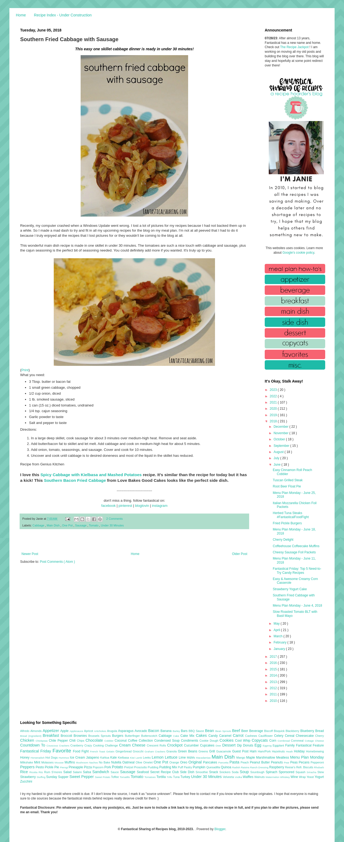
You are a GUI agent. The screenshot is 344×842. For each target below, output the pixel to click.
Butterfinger (133, 735)
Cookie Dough (209, 740)
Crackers (64, 745)
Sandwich (101, 772)
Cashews (251, 735)
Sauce (115, 772)
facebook (108, 506)
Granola (172, 751)
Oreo (184, 762)
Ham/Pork (265, 751)
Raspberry (277, 767)
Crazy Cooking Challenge (101, 745)
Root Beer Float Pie (287, 486)
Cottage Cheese (314, 740)
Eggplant (279, 745)
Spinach (272, 772)
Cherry (319, 735)
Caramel (226, 736)
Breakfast (52, 735)
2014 (274, 675)
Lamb (139, 757)
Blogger (219, 829)
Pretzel (129, 767)
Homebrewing (315, 751)
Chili (73, 740)
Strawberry (28, 777)
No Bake (105, 762)
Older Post (239, 554)
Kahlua (105, 757)
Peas (294, 762)
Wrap (303, 777)
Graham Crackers (155, 751)
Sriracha (312, 772)
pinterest (125, 506)
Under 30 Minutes (112, 525)
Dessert (229, 745)
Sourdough (258, 772)
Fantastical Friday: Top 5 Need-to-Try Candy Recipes (297, 570)
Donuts (249, 745)
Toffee (115, 777)
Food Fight (81, 751)
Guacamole (224, 751)
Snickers (225, 772)
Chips (81, 740)
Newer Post (30, 554)
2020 (274, 409)
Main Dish (53, 525)
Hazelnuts (279, 751)
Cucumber (192, 745)
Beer (245, 731)
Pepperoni (317, 762)
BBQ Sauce (197, 731)
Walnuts (260, 777)
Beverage (256, 731)
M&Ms (191, 757)
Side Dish (188, 772)
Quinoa (226, 767)
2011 (274, 694)
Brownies (81, 736)
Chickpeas (42, 740)
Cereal (290, 736)
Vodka (239, 777)
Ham (254, 751)
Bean (210, 730)
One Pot (68, 525)
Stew (320, 772)
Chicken (28, 740)
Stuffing (41, 777)
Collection (146, 740)
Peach (245, 762)
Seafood (143, 772)
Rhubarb (319, 767)
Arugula (112, 731)
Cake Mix (188, 736)
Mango (241, 757)
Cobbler (110, 740)
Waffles (248, 777)
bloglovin (142, 506)
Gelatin (110, 751)
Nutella (117, 762)
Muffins (70, 762)
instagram (159, 506)
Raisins (245, 767)
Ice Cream (78, 757)
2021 (274, 402)
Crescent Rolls (157, 745)
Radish (236, 767)
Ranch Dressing (259, 767)
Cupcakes (208, 745)
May (277, 623)
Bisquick (280, 731)
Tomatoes (150, 777)
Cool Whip (243, 740)
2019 (274, 415)
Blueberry (307, 731)
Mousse (59, 762)
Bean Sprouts (223, 731)
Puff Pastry (185, 767)
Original (195, 762)
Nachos (94, 762)
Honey (25, 757)
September (282, 446)
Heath (290, 751)
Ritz (41, 772)
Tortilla (161, 777)
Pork (108, 767)
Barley (177, 731)
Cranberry (77, 745)
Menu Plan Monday (307, 757)
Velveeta (229, 777)
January (280, 649)
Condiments (190, 740)
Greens (204, 751)
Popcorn (98, 767)
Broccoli (67, 736)
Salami (78, 772)
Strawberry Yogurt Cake (290, 589)
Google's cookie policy (298, 252)
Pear (287, 762)
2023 (274, 390)
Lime (183, 757)
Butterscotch (150, 735)
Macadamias (204, 757)
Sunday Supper (57, 777)
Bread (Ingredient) (31, 735)
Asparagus (126, 731)
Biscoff (269, 731)
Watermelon (273, 777)
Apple (65, 731)
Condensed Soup (167, 740)
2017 (274, 657)
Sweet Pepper (82, 776)
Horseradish (38, 757)
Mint (37, 762)
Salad (68, 772)
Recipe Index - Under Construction (63, 15)
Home (21, 15)
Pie (57, 767)
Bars (185, 731)
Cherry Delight (283, 540)
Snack (214, 772)
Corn (273, 740)
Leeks (147, 757)
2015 (274, 669)
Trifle (170, 777)
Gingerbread (124, 751)
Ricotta (33, 772)
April (277, 630)
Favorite (62, 750)
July (277, 458)
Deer (219, 745)
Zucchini (26, 781)
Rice (24, 772)
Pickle (49, 767)
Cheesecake (305, 736)
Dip (240, 745)
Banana (166, 731)
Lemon (158, 757)
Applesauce (77, 731)
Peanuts (277, 762)
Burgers (118, 736)
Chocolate (94, 740)
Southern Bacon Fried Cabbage (75, 480)
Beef (236, 730)
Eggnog (268, 745)
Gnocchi (139, 751)
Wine (295, 777)
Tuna (176, 777)
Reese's (290, 767)
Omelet (148, 762)
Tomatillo (125, 777)
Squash (301, 772)
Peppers (28, 767)
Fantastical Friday (36, 751)
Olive (139, 762)
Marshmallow (266, 757)
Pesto (40, 767)
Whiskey (285, 777)
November (281, 433)
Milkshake (27, 762)
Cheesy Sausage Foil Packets (294, 552)
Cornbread (284, 740)
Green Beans (188, 751)
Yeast (311, 777)
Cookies (227, 740)
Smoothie (202, 772)
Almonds (36, 731)
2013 (274, 682)
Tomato (94, 525)
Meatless (283, 757)
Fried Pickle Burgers (287, 523)
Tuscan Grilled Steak (288, 480)
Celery (279, 736)
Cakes (202, 735)
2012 (274, 688)
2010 (274, 701)
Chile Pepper (59, 740)
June (277, 464)
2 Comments (114, 518)
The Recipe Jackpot (294, 47)
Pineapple (76, 767)
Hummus (64, 757)
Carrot (239, 735)
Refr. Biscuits (305, 767)
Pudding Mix (168, 767)
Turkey (185, 777)
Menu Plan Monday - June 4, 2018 (297, 605)
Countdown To (33, 745)
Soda (236, 772)
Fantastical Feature (310, 745)
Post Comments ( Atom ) (57, 562)
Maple (251, 757)
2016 (274, 663)
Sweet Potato (103, 777)
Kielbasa (124, 757)
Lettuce (172, 757)
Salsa (87, 772)
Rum (47, 772)
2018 (274, 421)
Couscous (52, 745)
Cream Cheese (133, 745)
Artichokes (100, 731)
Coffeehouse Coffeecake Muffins (296, 546)
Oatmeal (129, 762)
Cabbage (39, 525)
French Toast (98, 751)
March (279, 636)
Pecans (305, 762)
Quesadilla (213, 767)
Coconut (121, 740)
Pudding (153, 767)
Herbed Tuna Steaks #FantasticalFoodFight (291, 515)
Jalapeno (93, 757)
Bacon (154, 730)
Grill (212, 751)
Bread (319, 731)
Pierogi (64, 767)
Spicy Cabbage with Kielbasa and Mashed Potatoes (91, 474)
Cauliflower (266, 735)
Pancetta (223, 762)
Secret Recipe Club (165, 772)
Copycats (260, 740)
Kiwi (133, 757)
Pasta (235, 762)
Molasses (48, 762)
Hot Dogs (52, 757)
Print (24, 370)
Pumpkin (199, 767)
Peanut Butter (260, 762)
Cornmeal (298, 740)
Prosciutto (141, 767)
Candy (213, 736)
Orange (174, 762)
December (281, 427)
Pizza (88, 767)
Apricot (89, 731)
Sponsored (287, 772)
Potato (118, 767)
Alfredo (25, 731)
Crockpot (175, 745)
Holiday (300, 751)
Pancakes (210, 762)
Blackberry (293, 731)
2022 (274, 396)
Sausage (81, 525)
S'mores (57, 772)
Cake (176, 735)
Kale (114, 757)
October (280, 439)
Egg (259, 745)
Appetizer (51, 730)
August (279, 452)
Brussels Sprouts (100, 735)
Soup (245, 772)
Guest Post (241, 751)
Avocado (141, 731)
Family (290, 745)
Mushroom (82, 762)
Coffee (133, 740)
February (280, 642)
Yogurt (319, 777)
